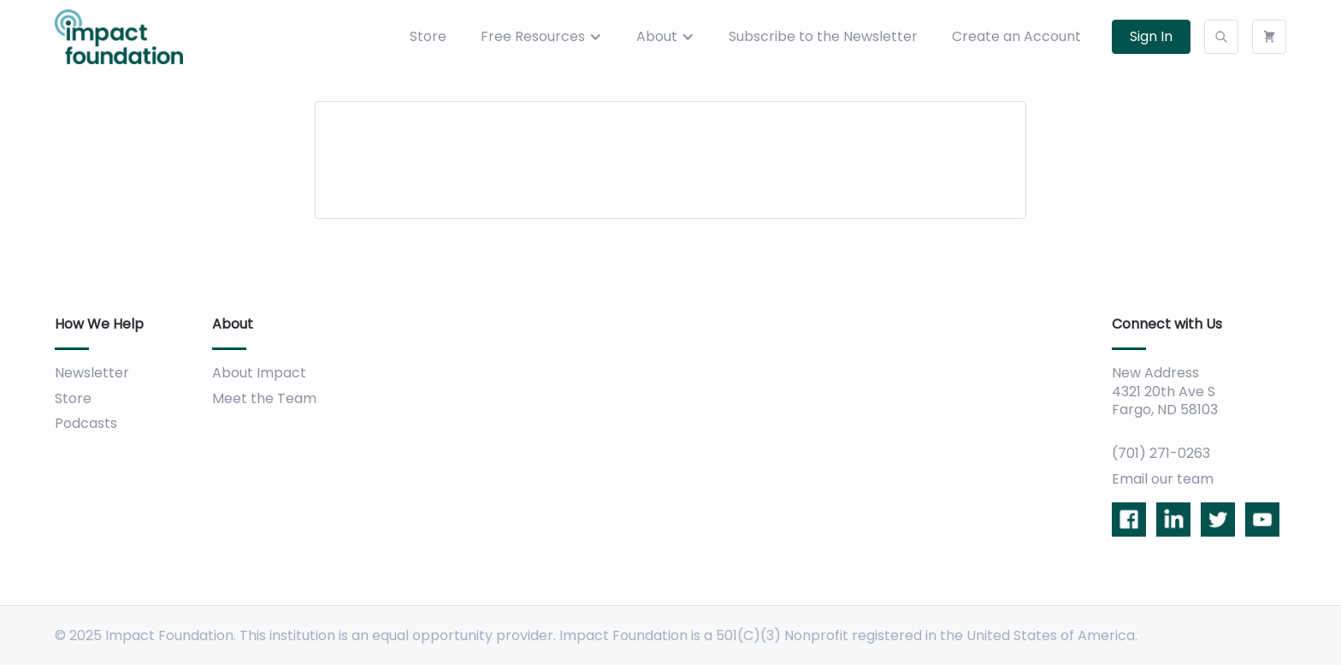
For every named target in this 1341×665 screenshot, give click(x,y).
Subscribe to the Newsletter (823, 36)
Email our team (1163, 479)
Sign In (1151, 36)
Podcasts (86, 423)
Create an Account (1016, 36)
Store (428, 36)
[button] (541, 37)
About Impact (259, 373)
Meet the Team (264, 398)
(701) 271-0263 (1161, 453)
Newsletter (92, 373)
